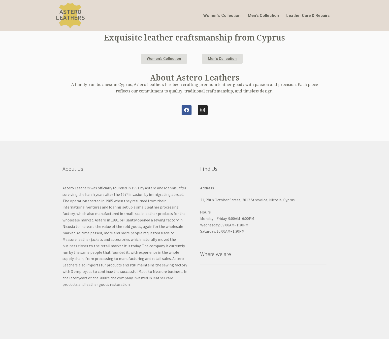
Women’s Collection (221, 15)
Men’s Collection (263, 15)
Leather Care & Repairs (308, 15)
